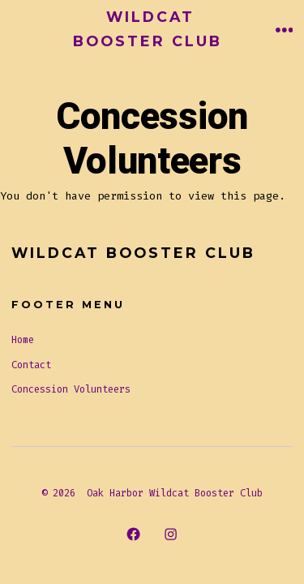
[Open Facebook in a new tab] (133, 533)
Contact (31, 365)
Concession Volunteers (71, 389)
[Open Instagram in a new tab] (171, 533)
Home (22, 339)
